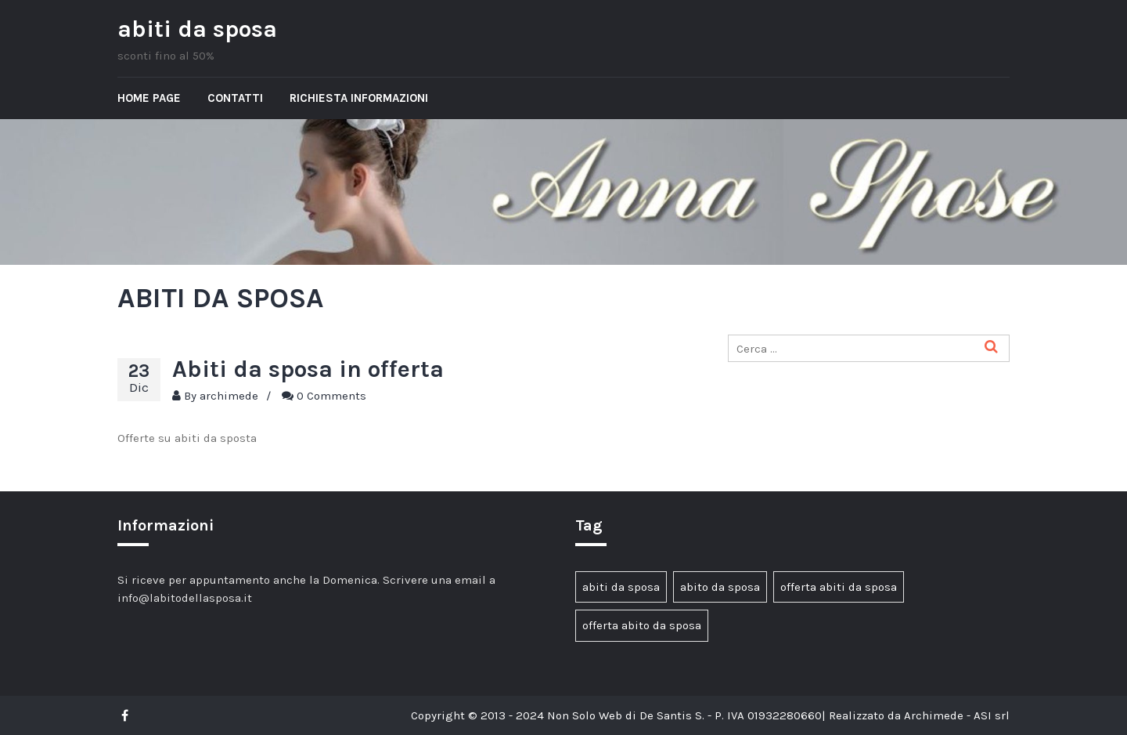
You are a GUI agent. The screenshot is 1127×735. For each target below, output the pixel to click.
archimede (229, 396)
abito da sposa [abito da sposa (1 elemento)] (720, 587)
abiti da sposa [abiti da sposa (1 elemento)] (621, 587)
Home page (149, 98)
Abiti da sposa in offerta (308, 369)
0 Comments (331, 396)
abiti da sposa (197, 29)
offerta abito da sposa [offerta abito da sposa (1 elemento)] (641, 625)
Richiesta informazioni (359, 98)
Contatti (235, 98)
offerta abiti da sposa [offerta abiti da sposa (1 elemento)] (838, 587)
